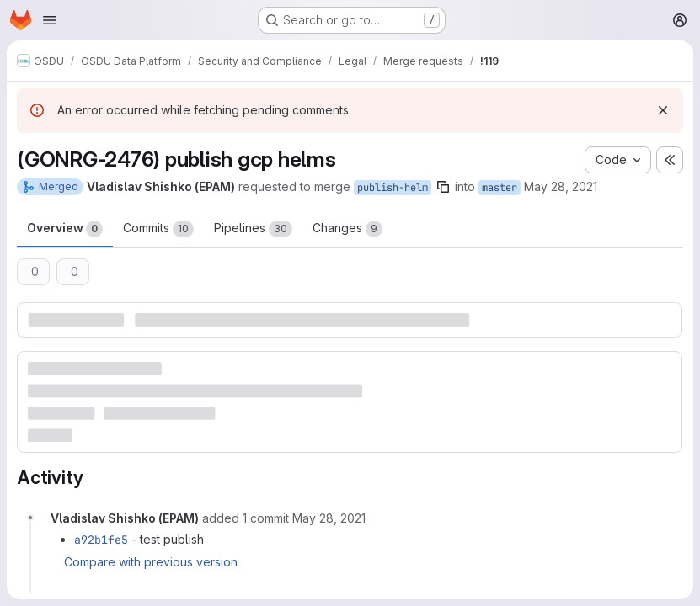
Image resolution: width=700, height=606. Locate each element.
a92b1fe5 (101, 539)
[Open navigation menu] (49, 20)
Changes (347, 229)
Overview (65, 229)
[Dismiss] (663, 110)
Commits (158, 229)
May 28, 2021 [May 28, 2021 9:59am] (560, 186)
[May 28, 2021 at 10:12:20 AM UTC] (329, 518)
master (499, 187)
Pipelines (253, 229)
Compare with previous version (151, 562)
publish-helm (392, 187)
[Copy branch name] (443, 187)
